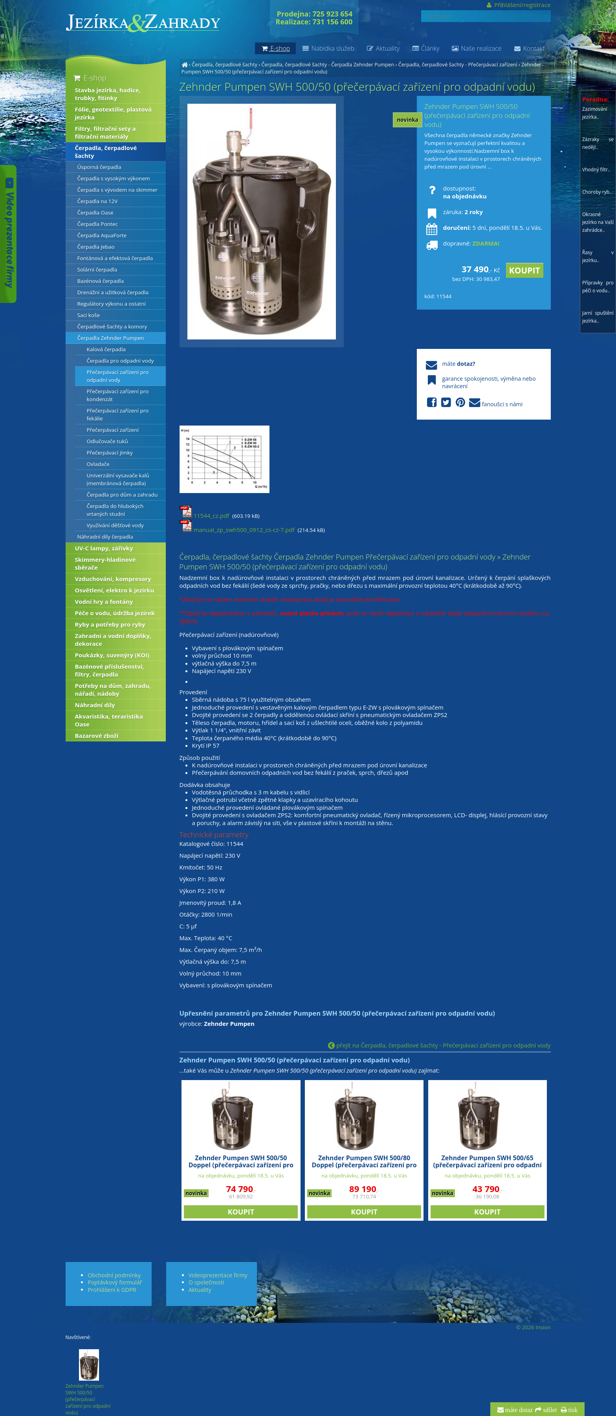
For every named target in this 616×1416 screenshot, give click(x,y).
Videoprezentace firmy (218, 1275)
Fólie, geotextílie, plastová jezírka (113, 113)
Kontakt (529, 48)
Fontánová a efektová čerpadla (115, 258)
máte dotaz (518, 1410)
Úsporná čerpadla (99, 167)
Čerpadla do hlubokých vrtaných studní (115, 510)
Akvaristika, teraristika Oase (109, 720)
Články (425, 48)
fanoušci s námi (473, 403)
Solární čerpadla (97, 269)
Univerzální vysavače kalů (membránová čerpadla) (118, 479)
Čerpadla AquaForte (102, 235)
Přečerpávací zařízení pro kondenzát (118, 395)
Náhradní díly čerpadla (105, 536)
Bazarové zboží (97, 735)
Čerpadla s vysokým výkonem (113, 178)
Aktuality (383, 48)
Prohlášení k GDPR (112, 1289)
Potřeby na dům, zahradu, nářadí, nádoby (113, 689)
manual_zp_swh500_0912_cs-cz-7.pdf (237, 530)
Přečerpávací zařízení (113, 429)
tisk (572, 1410)
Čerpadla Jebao (96, 246)
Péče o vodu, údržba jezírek (115, 613)
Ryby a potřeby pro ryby (110, 624)
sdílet (549, 1410)
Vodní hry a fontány (104, 601)
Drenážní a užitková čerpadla (113, 292)
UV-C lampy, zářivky (104, 548)
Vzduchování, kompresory (113, 579)
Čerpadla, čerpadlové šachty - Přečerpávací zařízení (457, 64)
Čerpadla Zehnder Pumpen (110, 337)
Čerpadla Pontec (97, 223)
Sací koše (88, 315)
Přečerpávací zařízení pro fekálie (118, 414)
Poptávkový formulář (115, 1282)
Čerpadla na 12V (97, 201)
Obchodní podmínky (114, 1275)
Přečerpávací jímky (110, 452)
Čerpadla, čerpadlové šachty (224, 64)
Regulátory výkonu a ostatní (111, 303)
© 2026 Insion (533, 1327)
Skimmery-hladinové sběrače (105, 563)
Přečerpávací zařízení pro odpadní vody (118, 376)
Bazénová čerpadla (100, 280)
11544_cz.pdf (204, 515)
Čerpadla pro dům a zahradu (122, 494)
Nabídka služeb (328, 48)
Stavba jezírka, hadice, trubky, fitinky (108, 94)
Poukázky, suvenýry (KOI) (112, 655)
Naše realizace (476, 48)
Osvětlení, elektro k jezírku (114, 590)
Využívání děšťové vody (115, 525)
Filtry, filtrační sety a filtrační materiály (105, 132)
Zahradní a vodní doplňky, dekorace (113, 639)
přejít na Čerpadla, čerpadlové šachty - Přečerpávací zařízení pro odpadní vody (439, 1045)
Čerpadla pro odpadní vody (120, 360)
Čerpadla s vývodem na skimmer (117, 189)
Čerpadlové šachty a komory (112, 326)
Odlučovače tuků (107, 441)
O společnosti (206, 1282)
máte (449, 363)
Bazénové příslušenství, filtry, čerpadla (109, 670)
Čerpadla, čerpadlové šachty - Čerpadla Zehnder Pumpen (327, 64)
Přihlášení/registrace (518, 5)
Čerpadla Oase (95, 212)
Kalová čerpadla (106, 349)
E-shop (89, 78)
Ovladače (98, 464)
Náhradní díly (95, 705)
